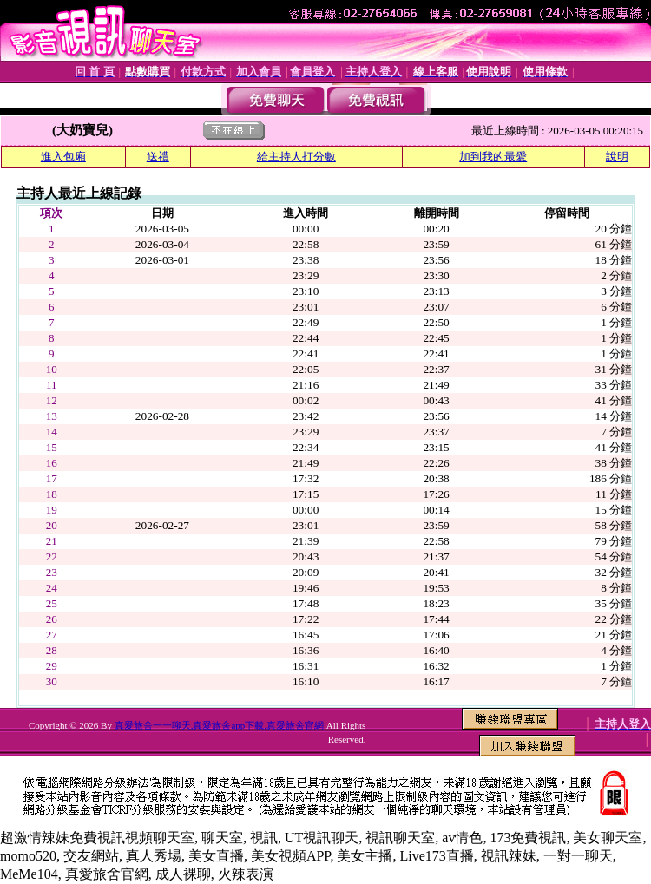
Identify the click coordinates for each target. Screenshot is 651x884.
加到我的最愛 (493, 156)
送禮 (158, 156)
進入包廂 (63, 156)
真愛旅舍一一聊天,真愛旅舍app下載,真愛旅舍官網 (219, 725)
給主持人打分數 (296, 156)
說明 (617, 156)
